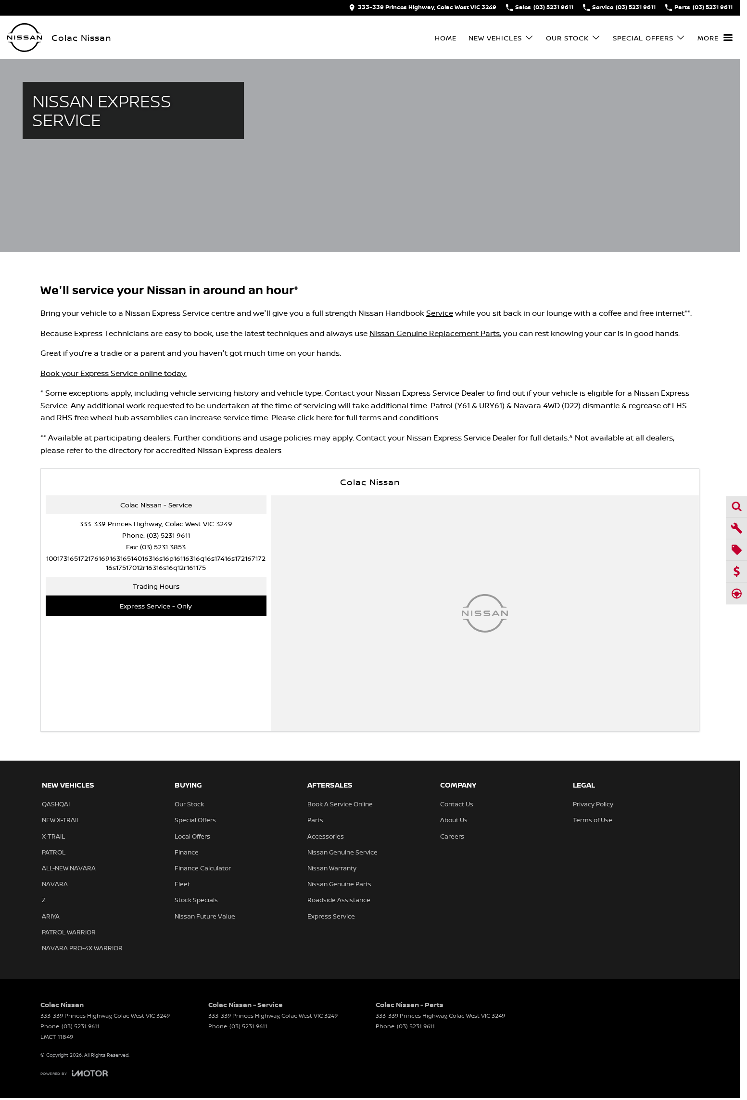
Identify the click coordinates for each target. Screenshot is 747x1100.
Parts (315, 819)
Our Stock (189, 804)
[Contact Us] (422, 8)
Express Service (331, 916)
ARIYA (51, 916)
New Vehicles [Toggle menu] (501, 37)
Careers (452, 836)
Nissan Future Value (205, 916)
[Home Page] (24, 37)
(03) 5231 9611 (168, 535)
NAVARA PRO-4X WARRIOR (82, 948)
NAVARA (55, 884)
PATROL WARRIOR (69, 932)
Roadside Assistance (338, 899)
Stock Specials (196, 899)
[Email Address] (156, 563)
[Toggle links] (74, 1073)
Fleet (182, 884)
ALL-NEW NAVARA (69, 868)
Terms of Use (592, 819)
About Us (454, 819)
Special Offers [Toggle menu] (649, 37)
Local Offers (192, 836)
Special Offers (195, 819)
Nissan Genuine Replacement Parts (434, 333)
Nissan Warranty (331, 868)
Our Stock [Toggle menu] (573, 37)
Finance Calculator (203, 868)
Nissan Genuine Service (342, 852)
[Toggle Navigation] (715, 37)
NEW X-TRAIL (61, 819)
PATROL (53, 852)
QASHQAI (56, 804)
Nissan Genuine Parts (339, 884)
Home (445, 37)
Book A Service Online (340, 804)
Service (439, 313)
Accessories (325, 836)
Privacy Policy (593, 804)
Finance (187, 852)
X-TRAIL (53, 836)
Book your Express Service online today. (113, 373)
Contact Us (456, 804)
